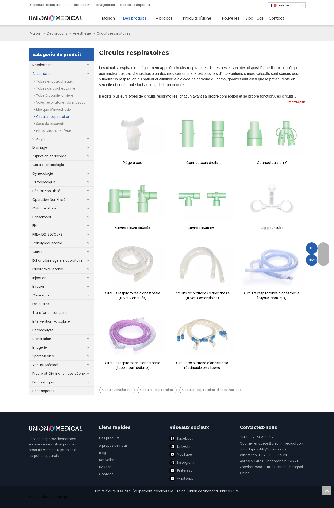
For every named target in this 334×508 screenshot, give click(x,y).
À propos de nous (113, 445)
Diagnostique (43, 382)
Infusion (38, 286)
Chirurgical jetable (47, 243)
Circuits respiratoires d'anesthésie (210, 389)
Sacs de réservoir (50, 123)
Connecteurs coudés (132, 227)
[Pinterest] (180, 470)
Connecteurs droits (202, 162)
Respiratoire (42, 65)
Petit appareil (43, 391)
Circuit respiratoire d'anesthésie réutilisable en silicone (202, 365)
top (326, 490)
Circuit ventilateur (117, 389)
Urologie (39, 138)
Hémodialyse (43, 330)
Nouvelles (107, 459)
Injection (39, 278)
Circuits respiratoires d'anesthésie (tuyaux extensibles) (202, 295)
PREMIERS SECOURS (47, 234)
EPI (34, 225)
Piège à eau (132, 162)
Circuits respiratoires (53, 116)
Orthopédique (43, 182)
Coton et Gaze (44, 208)
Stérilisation (41, 338)
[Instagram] (180, 462)
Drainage (39, 147)
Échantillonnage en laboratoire (57, 260)
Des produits (109, 438)
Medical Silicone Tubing (48, 496)
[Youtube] (180, 454)
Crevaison (40, 295)
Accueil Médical (45, 364)
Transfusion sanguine (50, 312)
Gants (37, 251)
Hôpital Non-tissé (46, 191)
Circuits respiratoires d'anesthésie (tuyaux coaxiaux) (271, 295)
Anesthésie (41, 73)
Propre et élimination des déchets (60, 373)
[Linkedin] (180, 446)
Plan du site (229, 491)
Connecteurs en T (202, 227)
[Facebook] (180, 438)
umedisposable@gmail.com (263, 449)
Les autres (40, 304)
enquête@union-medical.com (279, 443)
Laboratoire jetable (47, 269)
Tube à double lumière (54, 95)
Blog (102, 452)
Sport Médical (43, 356)
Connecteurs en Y (272, 162)
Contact (106, 474)
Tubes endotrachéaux (54, 81)
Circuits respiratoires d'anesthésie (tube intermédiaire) (132, 365)
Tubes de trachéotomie (55, 88)
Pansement (41, 217)
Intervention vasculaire (51, 321)
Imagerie (39, 347)
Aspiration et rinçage (49, 156)
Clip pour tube (272, 227)
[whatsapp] (180, 478)
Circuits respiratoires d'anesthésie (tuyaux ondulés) (132, 295)
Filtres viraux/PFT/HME (54, 130)
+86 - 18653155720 (273, 455)
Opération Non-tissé (49, 199)
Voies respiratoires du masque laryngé (65, 102)
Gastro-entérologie (48, 164)
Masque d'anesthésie (53, 109)
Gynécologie (42, 173)
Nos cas (105, 467)
